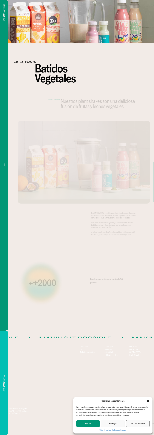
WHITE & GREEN (135, 352)
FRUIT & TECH (134, 355)
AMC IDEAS (133, 349)
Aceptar (88, 423)
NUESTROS (23, 62)
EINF (81, 349)
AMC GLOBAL (134, 346)
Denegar (113, 423)
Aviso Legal (109, 346)
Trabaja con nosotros (87, 352)
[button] (147, 401)
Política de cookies (105, 430)
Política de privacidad (119, 430)
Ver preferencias (138, 423)
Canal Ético (84, 346)
